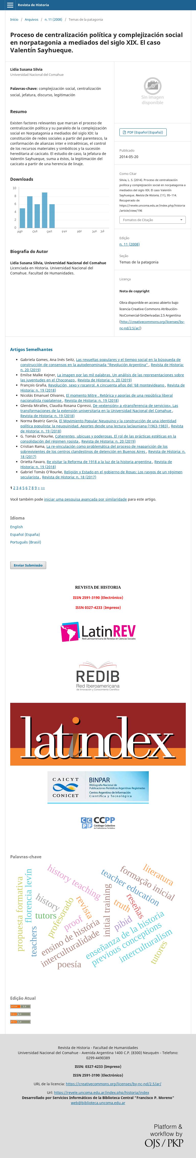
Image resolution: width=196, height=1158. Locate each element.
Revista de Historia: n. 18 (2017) (69, 477)
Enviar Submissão (28, 565)
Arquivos (31, 19)
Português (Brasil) (25, 542)
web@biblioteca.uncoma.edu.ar (98, 1102)
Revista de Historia (33, 5)
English (16, 526)
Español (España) (25, 534)
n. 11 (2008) (53, 19)
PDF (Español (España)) (145, 132)
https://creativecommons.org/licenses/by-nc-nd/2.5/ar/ (113, 1083)
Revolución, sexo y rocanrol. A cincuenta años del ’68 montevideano (106, 385)
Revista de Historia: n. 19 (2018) (92, 400)
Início (14, 19)
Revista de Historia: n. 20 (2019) (105, 380)
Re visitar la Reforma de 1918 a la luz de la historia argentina (99, 461)
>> (43, 487)
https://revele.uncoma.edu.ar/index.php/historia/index (101, 1092)
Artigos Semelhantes (31, 349)
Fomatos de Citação (138, 220)
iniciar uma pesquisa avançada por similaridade (85, 499)
